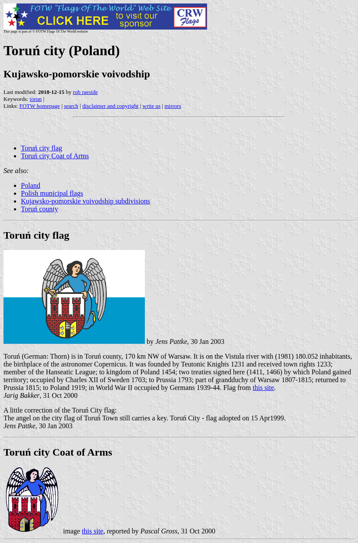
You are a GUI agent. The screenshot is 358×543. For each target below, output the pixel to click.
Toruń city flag (41, 148)
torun (35, 99)
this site (263, 387)
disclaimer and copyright (110, 106)
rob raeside (85, 92)
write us (152, 106)
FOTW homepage (39, 106)
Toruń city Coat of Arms (55, 156)
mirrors (172, 106)
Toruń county (39, 209)
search (71, 106)
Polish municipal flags (52, 193)
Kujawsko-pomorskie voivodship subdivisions (85, 201)
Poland (30, 185)
